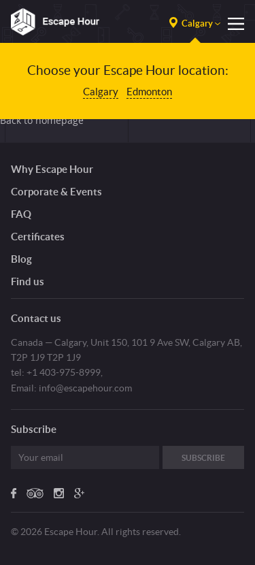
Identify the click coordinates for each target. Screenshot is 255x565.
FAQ (21, 214)
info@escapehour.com (85, 388)
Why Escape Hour (52, 169)
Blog (21, 259)
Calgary (100, 91)
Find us (27, 281)
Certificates (38, 236)
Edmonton (149, 91)
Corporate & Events (56, 191)
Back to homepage (42, 120)
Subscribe (203, 457)
